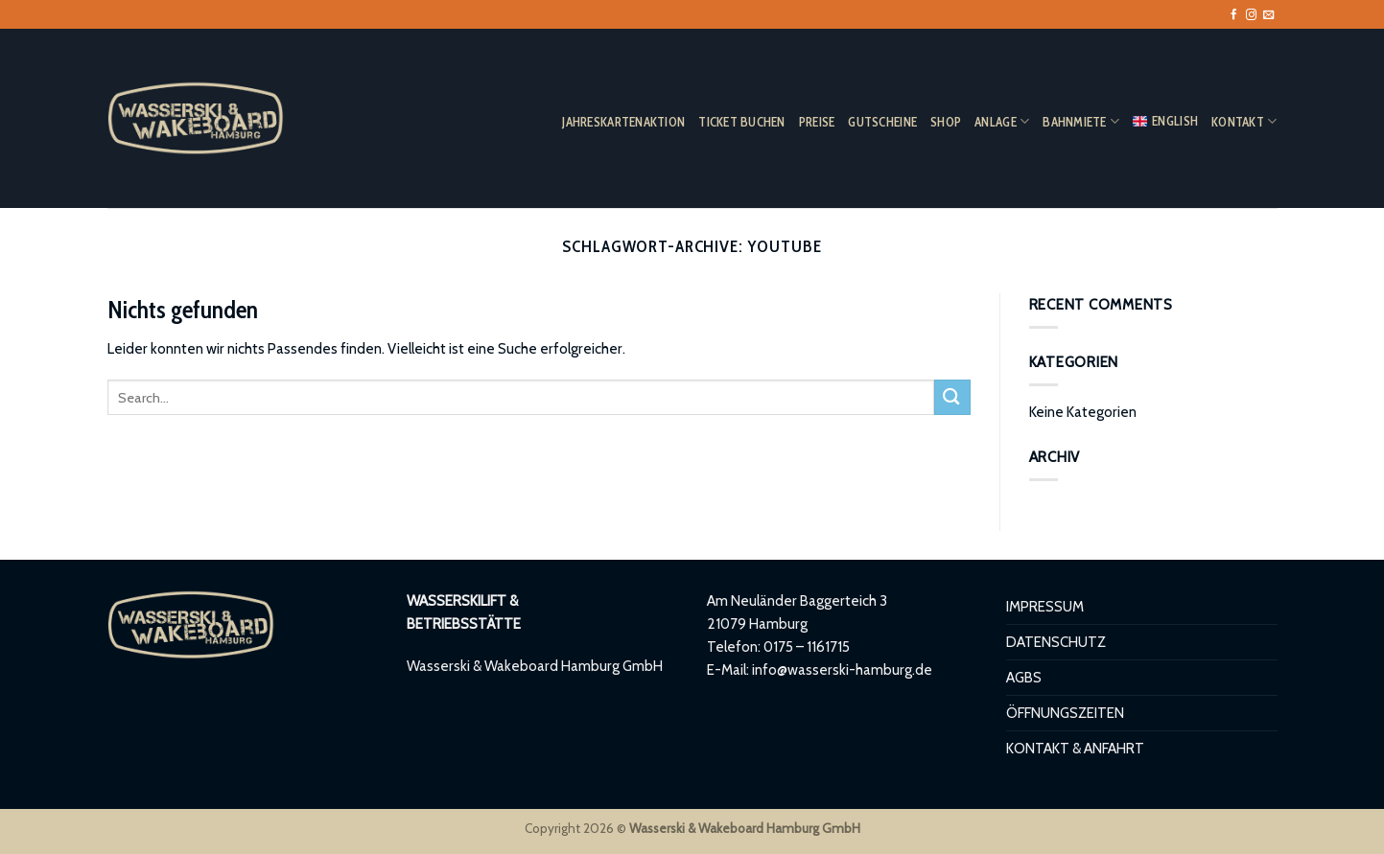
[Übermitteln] (952, 397)
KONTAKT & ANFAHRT (1075, 748)
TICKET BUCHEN (742, 121)
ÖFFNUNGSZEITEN (1065, 713)
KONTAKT (1244, 121)
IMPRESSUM (1045, 606)
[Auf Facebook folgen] (1234, 15)
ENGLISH (1165, 120)
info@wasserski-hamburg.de (842, 669)
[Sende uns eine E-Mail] (1268, 15)
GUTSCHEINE (882, 121)
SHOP (945, 121)
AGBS (1024, 677)
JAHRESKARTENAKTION (623, 121)
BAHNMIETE (1081, 121)
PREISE (817, 121)
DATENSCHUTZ (1056, 642)
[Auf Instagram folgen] (1251, 15)
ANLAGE (1001, 121)
